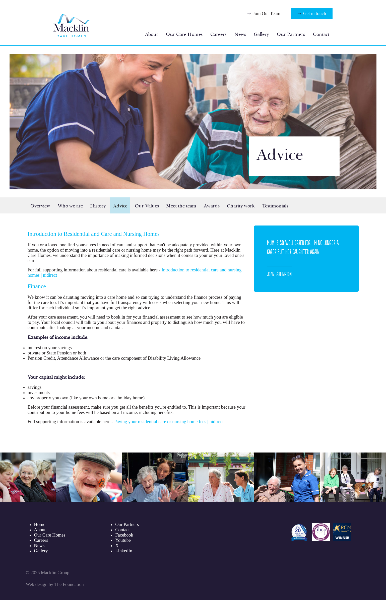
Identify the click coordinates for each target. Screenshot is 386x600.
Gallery (261, 34)
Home (39, 524)
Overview (40, 206)
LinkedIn (123, 550)
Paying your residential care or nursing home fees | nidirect (169, 421)
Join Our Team (266, 13)
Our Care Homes (184, 34)
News (240, 34)
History (98, 206)
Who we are (70, 206)
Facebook (124, 535)
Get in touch (314, 13)
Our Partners (291, 34)
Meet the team (181, 206)
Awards (212, 206)
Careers (218, 34)
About (151, 34)
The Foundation (69, 584)
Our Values (147, 206)
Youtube (123, 540)
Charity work (240, 206)
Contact (321, 34)
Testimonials (275, 206)
